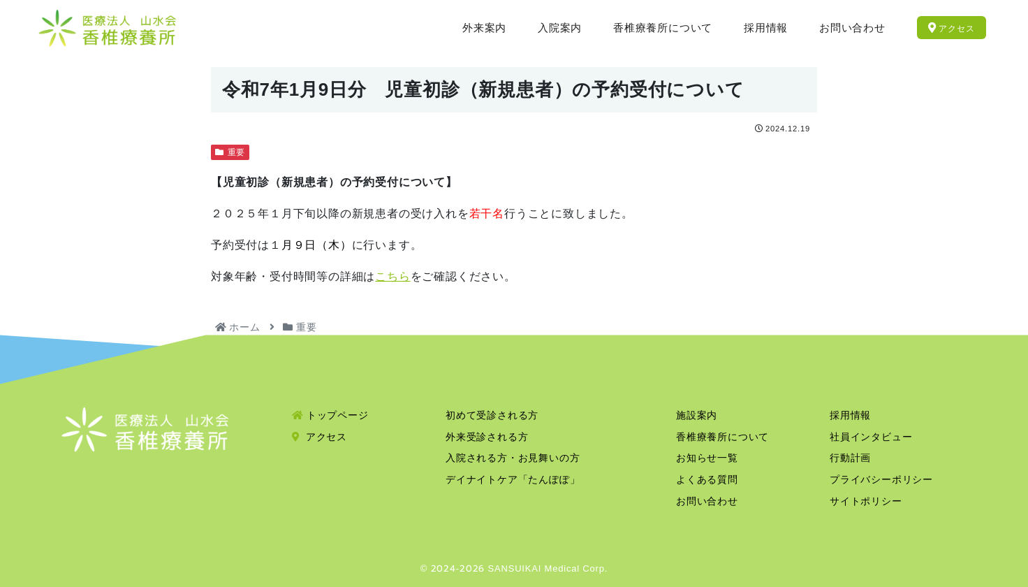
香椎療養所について (722, 436)
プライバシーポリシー (881, 479)
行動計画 (850, 457)
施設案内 (696, 415)
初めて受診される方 (492, 415)
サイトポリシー (866, 501)
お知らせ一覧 (707, 457)
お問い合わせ (707, 501)
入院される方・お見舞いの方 (513, 457)
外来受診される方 (487, 436)
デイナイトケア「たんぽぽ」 (513, 479)
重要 (230, 152)
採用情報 (850, 415)
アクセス (319, 436)
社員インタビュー (871, 436)
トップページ (330, 415)
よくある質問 (707, 479)
